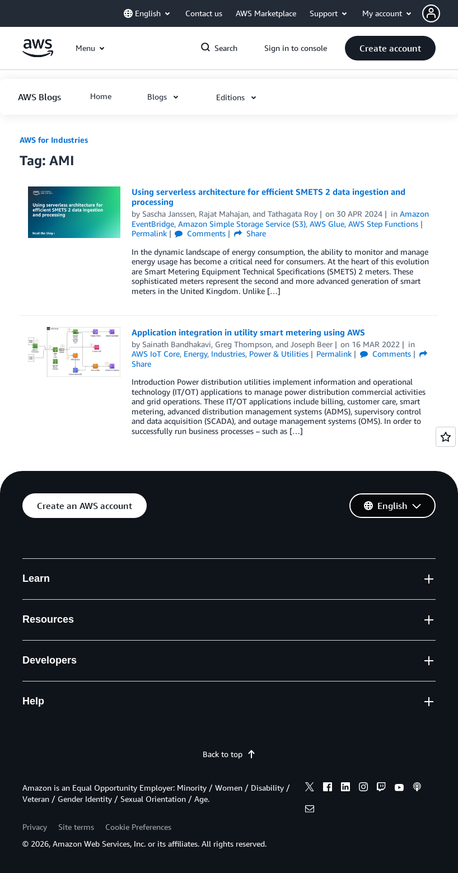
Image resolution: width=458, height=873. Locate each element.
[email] (309, 810)
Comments (200, 233)
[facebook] (327, 788)
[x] (309, 788)
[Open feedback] (446, 437)
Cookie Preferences (138, 827)
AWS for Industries (54, 139)
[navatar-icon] (431, 13)
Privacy (34, 827)
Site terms (76, 827)
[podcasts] (417, 788)
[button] (440, 13)
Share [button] (250, 233)
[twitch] (381, 788)
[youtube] (399, 788)
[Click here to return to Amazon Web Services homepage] (37, 54)
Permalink (149, 233)
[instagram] (363, 788)
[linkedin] (345, 788)
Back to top (229, 754)
